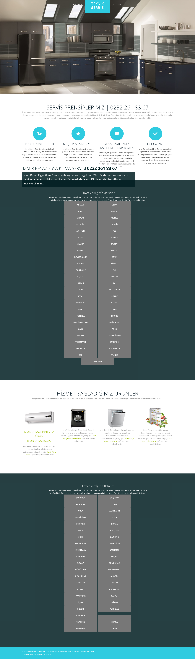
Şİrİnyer (114, 602)
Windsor (97, 361)
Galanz (114, 276)
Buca (80, 530)
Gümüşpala (114, 563)
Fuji (114, 270)
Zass (80, 329)
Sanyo (114, 302)
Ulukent (81, 589)
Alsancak (80, 504)
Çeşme (114, 504)
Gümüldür (80, 569)
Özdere (80, 609)
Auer (114, 329)
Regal (80, 296)
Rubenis (114, 296)
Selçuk (114, 556)
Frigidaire (81, 270)
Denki (114, 257)
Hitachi (80, 283)
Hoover (80, 335)
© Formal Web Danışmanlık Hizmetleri (37, 654)
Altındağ (114, 609)
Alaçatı (80, 563)
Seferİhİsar (80, 517)
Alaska (80, 244)
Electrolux (114, 348)
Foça (114, 517)
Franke (114, 355)
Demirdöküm (80, 257)
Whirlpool (114, 322)
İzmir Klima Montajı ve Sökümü (39, 434)
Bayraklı (80, 524)
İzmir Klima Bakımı (39, 441)
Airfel (81, 237)
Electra (80, 263)
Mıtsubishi (114, 289)
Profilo (114, 217)
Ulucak (114, 582)
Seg (80, 355)
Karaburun (80, 543)
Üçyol (81, 602)
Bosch (114, 211)
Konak (114, 524)
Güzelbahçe (114, 510)
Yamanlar (81, 595)
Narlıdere (114, 550)
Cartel (80, 250)
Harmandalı (114, 569)
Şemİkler (81, 582)
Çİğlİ (80, 537)
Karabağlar (114, 543)
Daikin (114, 250)
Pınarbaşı (80, 622)
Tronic (114, 316)
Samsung (80, 302)
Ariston (81, 231)
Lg (114, 283)
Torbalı (114, 628)
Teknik (97, 5)
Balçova (114, 530)
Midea (80, 289)
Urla (80, 510)
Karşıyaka (114, 497)
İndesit (114, 224)
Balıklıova (114, 589)
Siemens (80, 217)
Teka (114, 309)
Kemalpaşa (80, 550)
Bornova (80, 497)
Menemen (80, 628)
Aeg (114, 231)
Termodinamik (114, 335)
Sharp (81, 309)
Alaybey (114, 576)
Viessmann (80, 342)
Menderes (80, 556)
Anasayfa (77, 4)
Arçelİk (80, 204)
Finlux (114, 263)
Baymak (114, 244)
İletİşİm (117, 4)
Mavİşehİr (80, 615)
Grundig (80, 348)
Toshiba (81, 316)
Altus (81, 211)
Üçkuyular (80, 576)
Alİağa (114, 622)
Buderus (114, 342)
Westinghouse (80, 322)
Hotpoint (80, 224)
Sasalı (114, 595)
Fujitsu (80, 276)
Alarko (114, 237)
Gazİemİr (114, 537)
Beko (114, 204)
